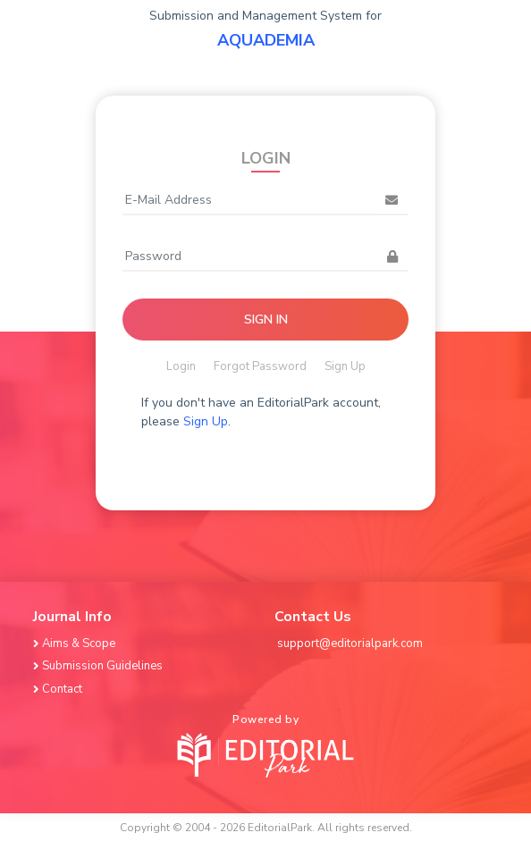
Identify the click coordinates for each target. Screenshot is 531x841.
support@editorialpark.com (350, 643)
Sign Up (345, 366)
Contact (59, 689)
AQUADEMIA (266, 40)
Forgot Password (260, 366)
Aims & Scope (75, 643)
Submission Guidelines (99, 666)
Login (181, 366)
